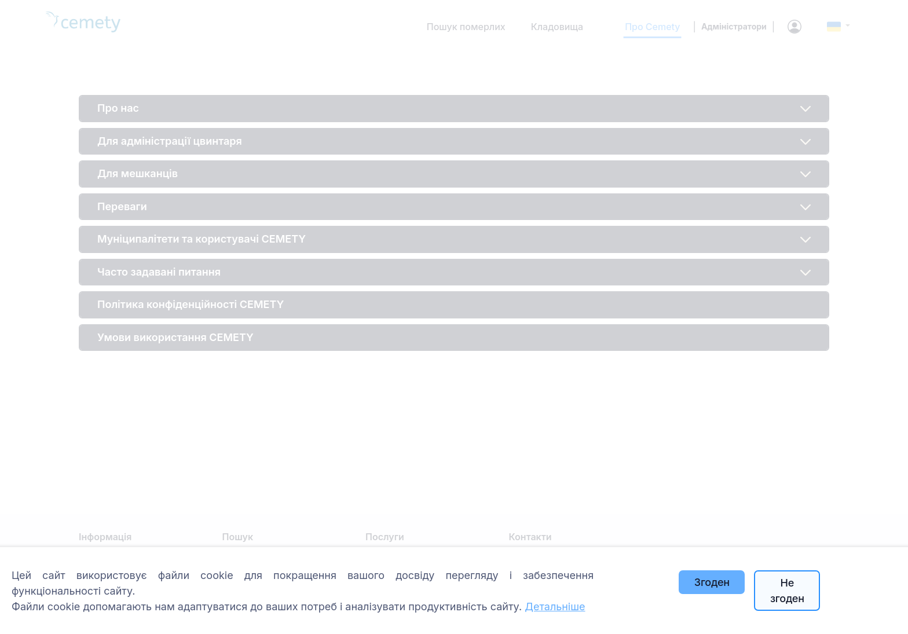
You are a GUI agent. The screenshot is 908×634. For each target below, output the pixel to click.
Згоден (712, 582)
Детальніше (555, 606)
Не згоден (787, 590)
